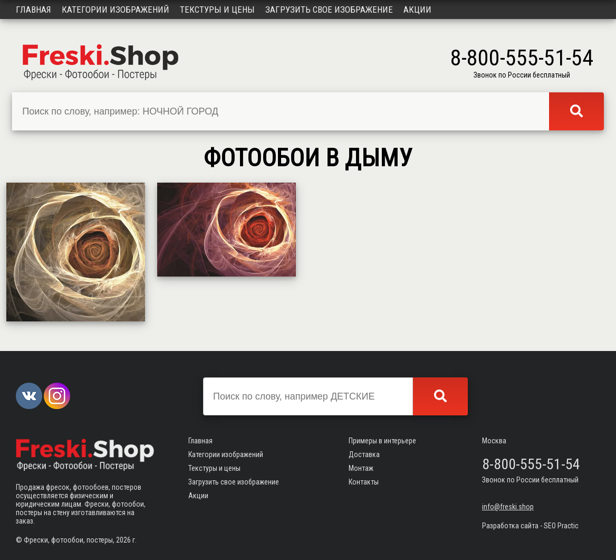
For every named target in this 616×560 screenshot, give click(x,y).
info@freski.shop (508, 506)
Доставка (364, 454)
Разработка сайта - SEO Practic (530, 525)
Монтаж (361, 468)
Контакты (364, 482)
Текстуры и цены (217, 9)
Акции (417, 9)
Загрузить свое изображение (329, 9)
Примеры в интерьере (382, 440)
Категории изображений (115, 9)
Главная (33, 9)
